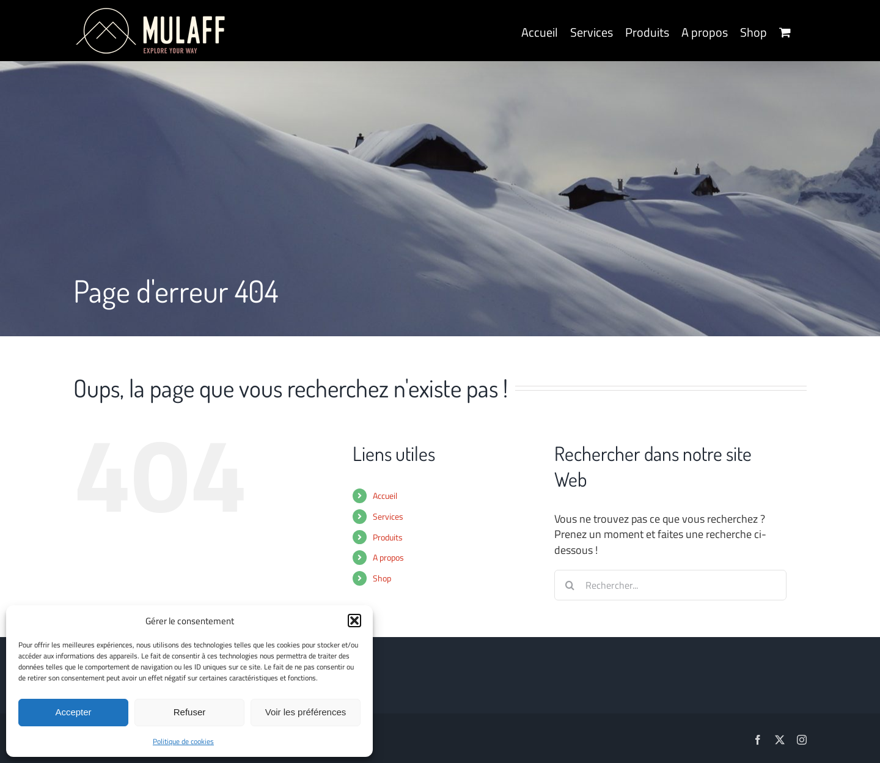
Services (388, 516)
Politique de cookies (183, 741)
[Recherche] (569, 585)
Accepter (73, 712)
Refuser (190, 712)
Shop (382, 578)
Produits (388, 537)
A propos (388, 557)
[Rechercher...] (670, 585)
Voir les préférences (305, 712)
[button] (354, 620)
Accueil (385, 495)
